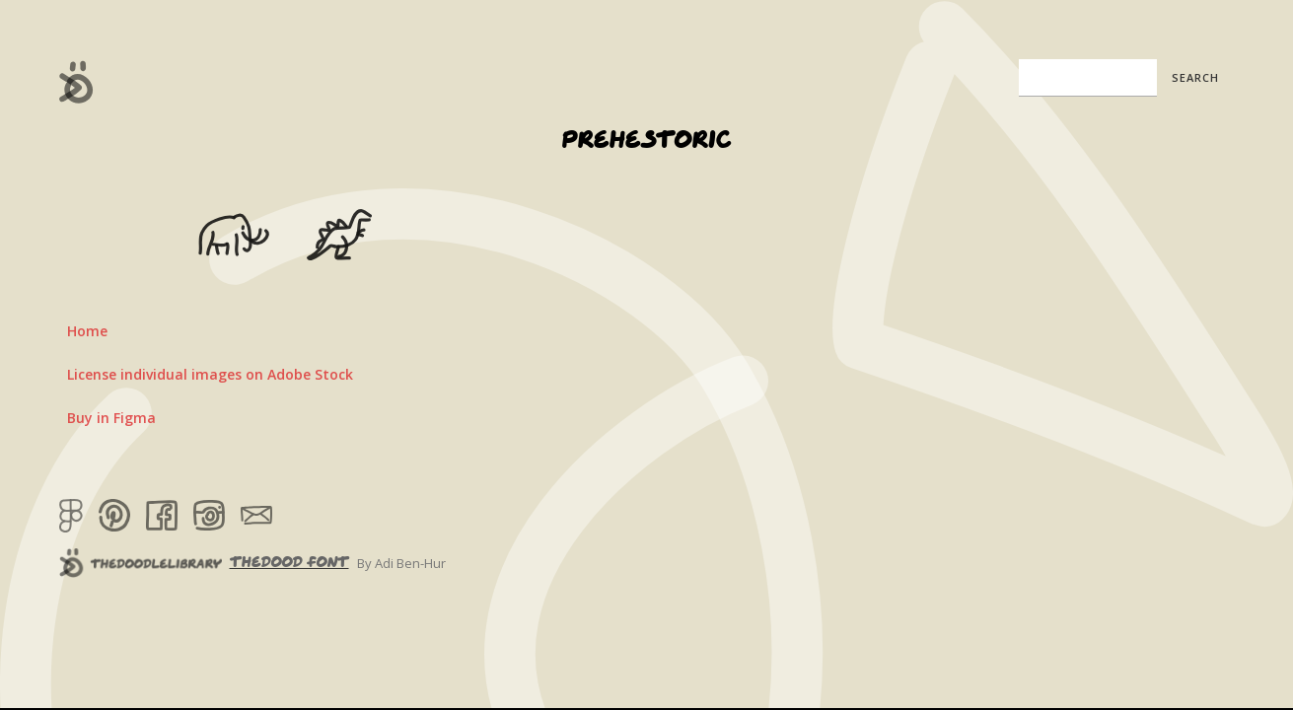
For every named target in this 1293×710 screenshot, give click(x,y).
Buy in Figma (111, 417)
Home (87, 330)
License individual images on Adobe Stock (210, 374)
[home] (76, 82)
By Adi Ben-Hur (401, 563)
